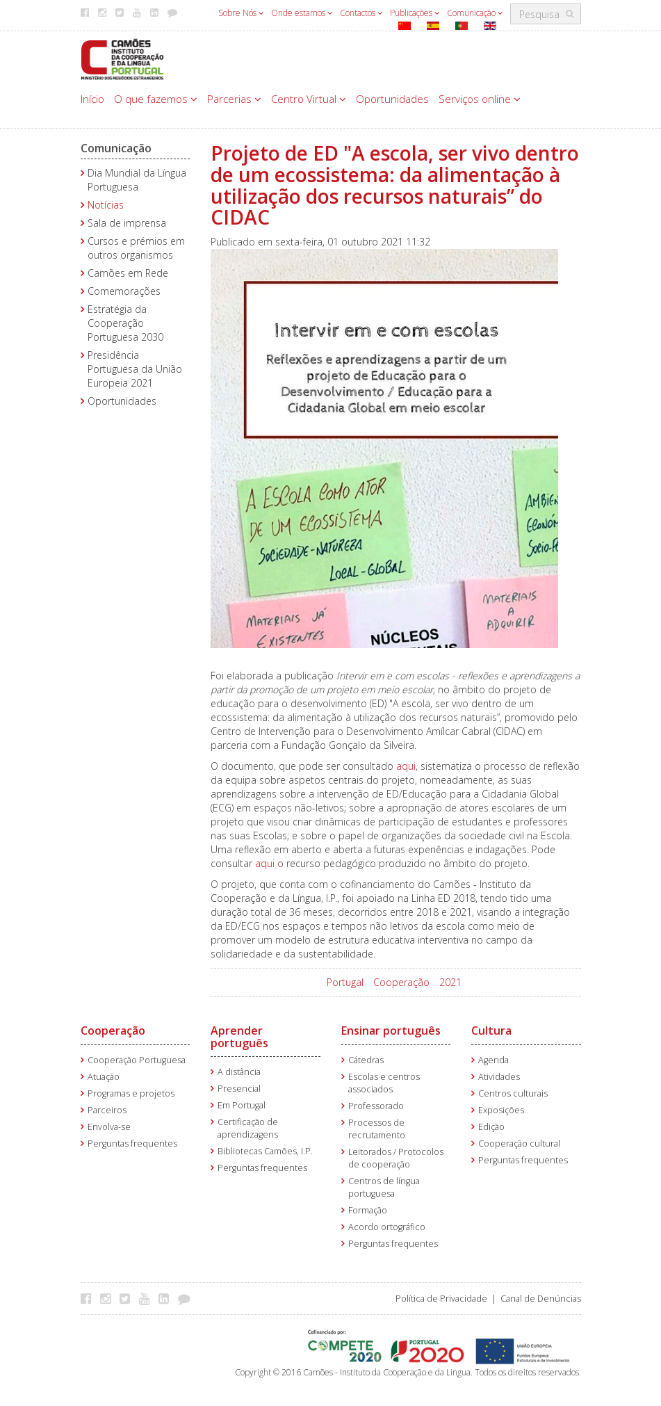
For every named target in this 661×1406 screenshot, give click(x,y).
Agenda (493, 1060)
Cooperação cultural (519, 1143)
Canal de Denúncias (540, 1298)
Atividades (499, 1077)
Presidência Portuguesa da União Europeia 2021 (135, 368)
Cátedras (366, 1060)
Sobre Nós (241, 13)
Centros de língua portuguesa (384, 1187)
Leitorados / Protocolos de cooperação (395, 1158)
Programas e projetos (131, 1093)
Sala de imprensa (127, 222)
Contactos (361, 13)
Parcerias (234, 99)
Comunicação (475, 13)
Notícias (106, 204)
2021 (450, 982)
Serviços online (480, 99)
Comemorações (124, 291)
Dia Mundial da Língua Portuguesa (137, 179)
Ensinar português (391, 1030)
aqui (406, 766)
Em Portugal (242, 1105)
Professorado (376, 1106)
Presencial (239, 1088)
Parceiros (107, 1110)
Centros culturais (513, 1093)
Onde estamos (302, 13)
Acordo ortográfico (386, 1227)
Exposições (501, 1110)
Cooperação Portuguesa (137, 1060)
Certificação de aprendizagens (248, 1128)
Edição (491, 1127)
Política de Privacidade (441, 1298)
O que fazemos (155, 99)
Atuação (104, 1077)
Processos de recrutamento (376, 1129)
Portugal (345, 982)
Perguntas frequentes (132, 1143)
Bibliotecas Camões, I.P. (265, 1151)
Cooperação (401, 982)
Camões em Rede (128, 273)
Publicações (415, 13)
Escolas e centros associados (384, 1083)
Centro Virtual (308, 99)
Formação (367, 1210)
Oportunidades (392, 99)
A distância (239, 1072)
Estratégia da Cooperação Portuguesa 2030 (125, 323)
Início (92, 99)
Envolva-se (109, 1127)
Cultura (491, 1030)
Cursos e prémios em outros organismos (136, 247)
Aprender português (239, 1037)
